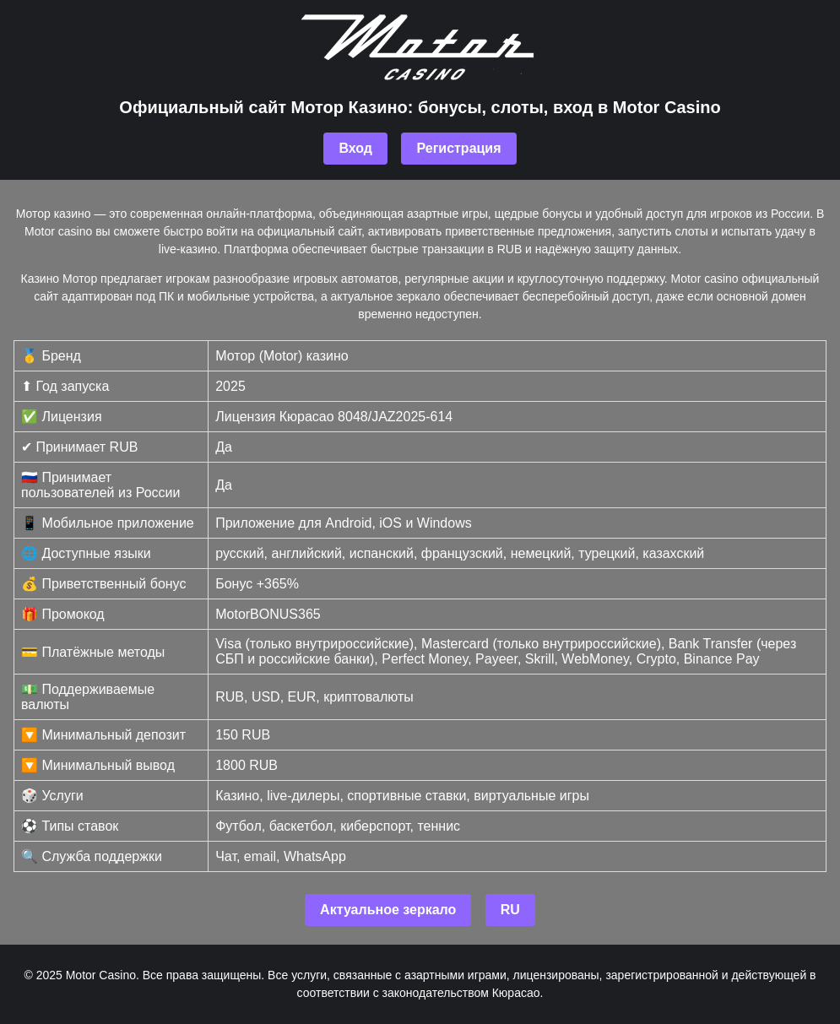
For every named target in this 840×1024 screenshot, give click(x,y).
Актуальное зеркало (388, 909)
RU (510, 909)
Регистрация (458, 148)
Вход (355, 148)
